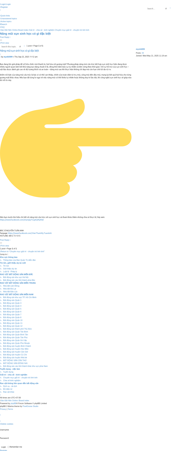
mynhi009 (140, 49)
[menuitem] (2, 4)
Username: (4, 430)
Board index (23, 401)
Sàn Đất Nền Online (9, 401)
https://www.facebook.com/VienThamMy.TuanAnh (30, 233)
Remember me (15, 447)
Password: (4, 438)
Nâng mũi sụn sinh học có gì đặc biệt (25, 33)
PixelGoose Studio (30, 406)
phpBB (13, 403)
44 (143, 53)
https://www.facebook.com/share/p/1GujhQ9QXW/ (22, 220)
